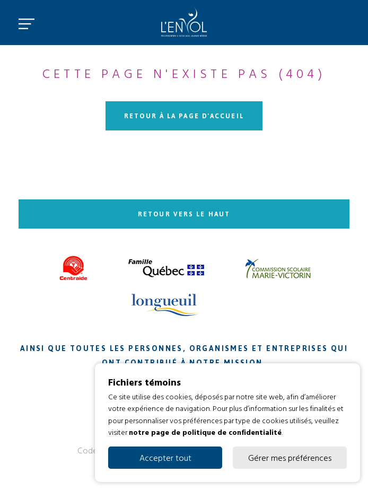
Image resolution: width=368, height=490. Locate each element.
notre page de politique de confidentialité (205, 432)
